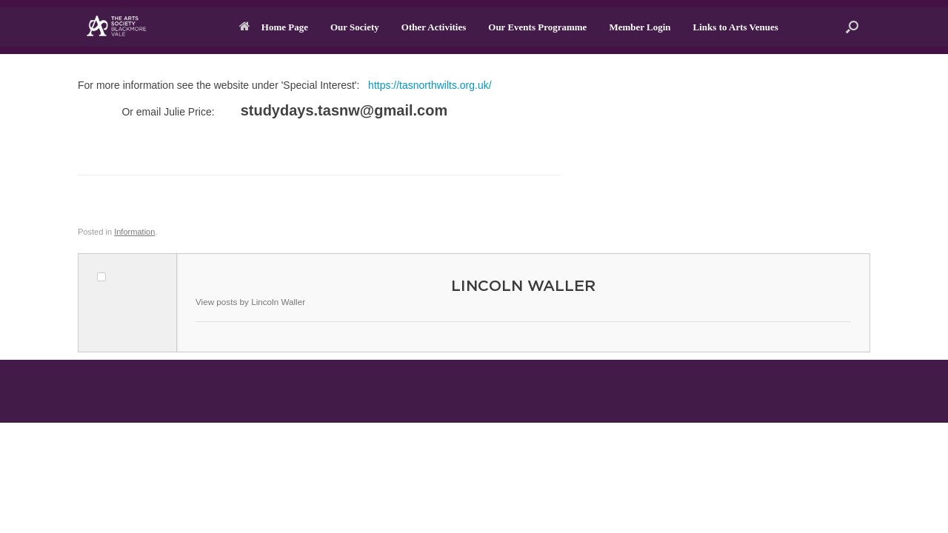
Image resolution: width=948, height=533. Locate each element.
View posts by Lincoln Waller (250, 301)
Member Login (639, 27)
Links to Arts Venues (735, 27)
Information (134, 231)
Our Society (354, 27)
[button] (852, 27)
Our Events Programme (537, 27)
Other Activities (434, 27)
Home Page (273, 27)
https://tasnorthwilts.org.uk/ (430, 85)
